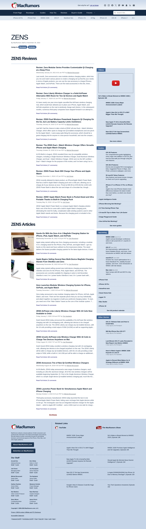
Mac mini (109, 270)
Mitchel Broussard (73, 72)
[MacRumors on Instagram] (109, 5)
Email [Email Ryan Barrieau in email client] (31, 495)
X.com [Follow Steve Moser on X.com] (17, 502)
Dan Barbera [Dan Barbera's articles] (15, 491)
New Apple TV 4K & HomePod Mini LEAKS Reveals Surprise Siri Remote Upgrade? (119, 124)
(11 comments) (52, 191)
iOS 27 (56, 18)
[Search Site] (124, 13)
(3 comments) (51, 139)
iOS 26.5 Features (112, 165)
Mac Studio (103, 302)
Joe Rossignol (73, 238)
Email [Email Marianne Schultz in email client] (31, 487)
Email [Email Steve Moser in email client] (12, 502)
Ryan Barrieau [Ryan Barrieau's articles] (34, 491)
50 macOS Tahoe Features (115, 175)
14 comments (51, 409)
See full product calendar (116, 310)
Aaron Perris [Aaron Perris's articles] (33, 499)
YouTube (62, 427)
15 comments (51, 305)
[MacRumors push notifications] (126, 5)
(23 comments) (52, 87)
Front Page (17, 13)
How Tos (53, 13)
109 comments (52, 331)
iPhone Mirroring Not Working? (110, 204)
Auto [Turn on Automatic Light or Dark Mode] (46, 519)
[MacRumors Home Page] (25, 5)
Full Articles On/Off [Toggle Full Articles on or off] (28, 519)
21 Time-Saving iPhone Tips (109, 208)
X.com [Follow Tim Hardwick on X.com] (36, 479)
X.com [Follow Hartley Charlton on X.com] (17, 487)
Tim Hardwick (67, 316)
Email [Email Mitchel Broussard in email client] (12, 479)
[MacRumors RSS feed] (130, 5)
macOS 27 (109, 258)
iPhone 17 (124, 18)
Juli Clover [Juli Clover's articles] (14, 468)
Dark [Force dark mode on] (53, 519)
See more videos (116, 141)
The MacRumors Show (111, 427)
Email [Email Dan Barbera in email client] (12, 495)
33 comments (51, 253)
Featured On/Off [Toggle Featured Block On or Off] (16, 519)
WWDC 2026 (45, 18)
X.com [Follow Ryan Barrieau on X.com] (36, 495)
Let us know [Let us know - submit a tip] (94, 5)
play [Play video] (115, 83)
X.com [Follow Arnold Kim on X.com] (17, 464)
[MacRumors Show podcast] (105, 5)
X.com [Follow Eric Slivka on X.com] (36, 464)
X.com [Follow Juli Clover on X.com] (17, 472)
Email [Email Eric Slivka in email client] (31, 464)
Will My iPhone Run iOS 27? (116, 331)
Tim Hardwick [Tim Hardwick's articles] (34, 476)
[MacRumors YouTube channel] (123, 5)
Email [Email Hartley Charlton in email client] (12, 487)
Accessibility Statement (17, 515)
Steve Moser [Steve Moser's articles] (15, 499)
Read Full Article (41, 87)
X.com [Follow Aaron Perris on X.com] (36, 502)
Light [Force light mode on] (50, 519)
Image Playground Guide (108, 217)
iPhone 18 (103, 18)
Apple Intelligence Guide (107, 199)
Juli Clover (69, 176)
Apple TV (102, 297)
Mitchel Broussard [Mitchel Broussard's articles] (16, 476)
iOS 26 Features (111, 152)
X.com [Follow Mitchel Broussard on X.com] (17, 479)
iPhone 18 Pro (18, 18)
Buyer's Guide (77, 13)
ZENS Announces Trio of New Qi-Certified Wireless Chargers (64, 363)
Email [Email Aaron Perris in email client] (31, 502)
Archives (53, 415)
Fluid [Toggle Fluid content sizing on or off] (36, 519)
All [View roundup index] (133, 18)
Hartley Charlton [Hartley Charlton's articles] (16, 483)
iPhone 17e (82, 18)
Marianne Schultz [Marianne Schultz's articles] (35, 483)
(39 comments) (52, 113)
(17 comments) (52, 165)
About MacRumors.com (22, 444)
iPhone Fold (32, 18)
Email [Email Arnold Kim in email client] (12, 464)
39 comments (51, 279)
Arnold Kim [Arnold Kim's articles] (14, 460)
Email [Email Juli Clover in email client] (12, 472)
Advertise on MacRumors (23, 450)
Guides (43, 13)
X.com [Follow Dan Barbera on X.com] (17, 495)
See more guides (116, 225)
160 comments (52, 357)
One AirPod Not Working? (108, 221)
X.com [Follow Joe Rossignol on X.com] (36, 472)
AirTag (93, 18)
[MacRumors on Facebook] (112, 5)
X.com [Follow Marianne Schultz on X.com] (36, 487)
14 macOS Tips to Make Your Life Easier (113, 212)
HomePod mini (104, 288)
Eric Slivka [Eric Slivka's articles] (33, 460)
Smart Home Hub (105, 293)
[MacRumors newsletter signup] (134, 5)
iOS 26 (114, 18)
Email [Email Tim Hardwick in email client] (31, 479)
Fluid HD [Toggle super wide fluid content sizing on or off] (41, 519)
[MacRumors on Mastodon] (119, 5)
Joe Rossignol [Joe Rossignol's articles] (34, 468)
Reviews (64, 13)
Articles (32, 47)
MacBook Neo (68, 18)
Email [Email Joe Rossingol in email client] (31, 472)
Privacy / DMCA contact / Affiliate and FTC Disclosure (26, 512)
